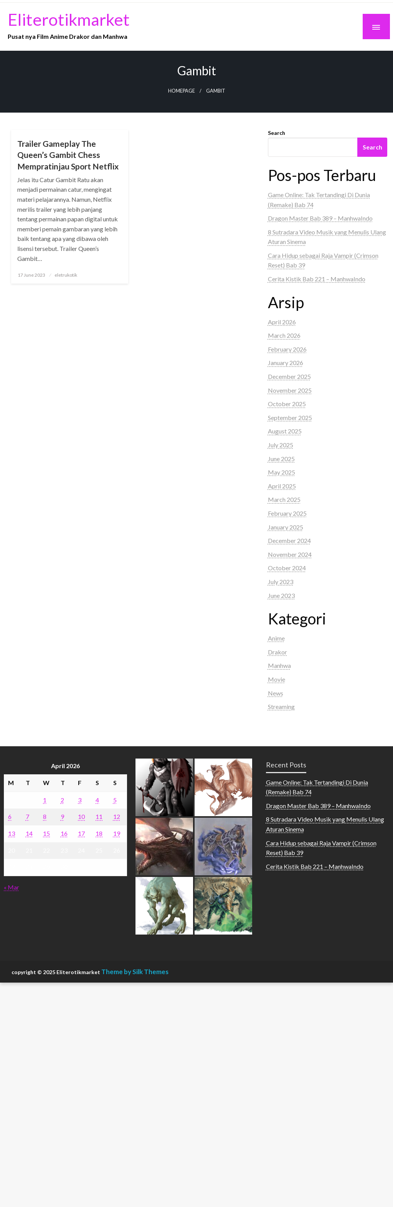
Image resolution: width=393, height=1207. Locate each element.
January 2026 (285, 362)
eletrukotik (65, 275)
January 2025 (285, 527)
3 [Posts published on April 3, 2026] (79, 800)
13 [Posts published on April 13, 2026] (11, 833)
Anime (276, 638)
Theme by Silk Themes (134, 972)
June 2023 (281, 595)
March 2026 (284, 335)
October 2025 (287, 403)
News (275, 693)
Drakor (277, 652)
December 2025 (289, 376)
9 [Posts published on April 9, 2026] (62, 816)
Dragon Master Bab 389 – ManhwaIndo (320, 218)
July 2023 (280, 581)
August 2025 (285, 431)
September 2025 (290, 417)
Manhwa (279, 665)
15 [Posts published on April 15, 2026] (46, 833)
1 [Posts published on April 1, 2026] (44, 800)
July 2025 (280, 444)
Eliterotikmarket (69, 19)
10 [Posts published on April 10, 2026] (81, 816)
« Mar (11, 887)
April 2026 (282, 321)
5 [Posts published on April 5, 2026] (115, 800)
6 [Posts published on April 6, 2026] (10, 816)
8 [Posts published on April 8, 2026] (44, 816)
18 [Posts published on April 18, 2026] (99, 833)
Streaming (281, 706)
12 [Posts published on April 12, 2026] (116, 816)
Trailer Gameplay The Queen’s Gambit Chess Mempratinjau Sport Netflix (68, 155)
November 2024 (290, 554)
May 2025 (281, 472)
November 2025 (290, 390)
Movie (276, 679)
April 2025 (282, 486)
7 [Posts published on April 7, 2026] (27, 816)
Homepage (181, 91)
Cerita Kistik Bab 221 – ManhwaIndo (316, 278)
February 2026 (287, 349)
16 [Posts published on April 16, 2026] (64, 833)
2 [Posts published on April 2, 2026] (62, 800)
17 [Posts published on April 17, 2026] (81, 833)
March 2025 (284, 499)
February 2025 (287, 513)
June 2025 (281, 458)
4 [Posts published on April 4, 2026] (97, 800)
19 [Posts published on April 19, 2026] (116, 833)
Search (276, 132)
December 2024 (289, 540)
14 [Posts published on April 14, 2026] (29, 833)
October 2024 (287, 567)
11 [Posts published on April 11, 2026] (99, 816)
